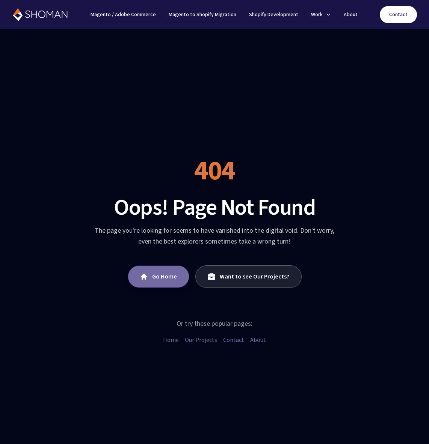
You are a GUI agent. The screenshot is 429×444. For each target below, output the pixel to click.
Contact (398, 14)
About (258, 340)
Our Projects (201, 340)
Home (171, 340)
